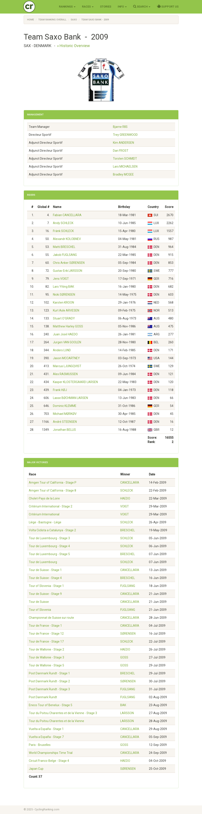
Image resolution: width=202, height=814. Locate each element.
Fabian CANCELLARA (67, 215)
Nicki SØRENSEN (64, 294)
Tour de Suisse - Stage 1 (45, 570)
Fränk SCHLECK (63, 231)
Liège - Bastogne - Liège (45, 522)
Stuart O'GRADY (64, 318)
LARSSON (127, 713)
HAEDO (125, 498)
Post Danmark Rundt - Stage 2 (49, 681)
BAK (123, 705)
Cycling (38, 6)
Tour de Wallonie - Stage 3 (46, 657)
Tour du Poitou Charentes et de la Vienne (56, 721)
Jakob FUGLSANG (65, 255)
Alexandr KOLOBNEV (67, 239)
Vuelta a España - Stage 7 (46, 737)
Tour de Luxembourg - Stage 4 (49, 546)
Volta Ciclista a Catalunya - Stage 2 (52, 530)
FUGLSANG (127, 586)
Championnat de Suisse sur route (51, 617)
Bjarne (120, 126)
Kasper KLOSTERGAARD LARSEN (75, 382)
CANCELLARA (129, 482)
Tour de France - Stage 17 (46, 641)
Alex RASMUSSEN (65, 374)
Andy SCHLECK (63, 223)
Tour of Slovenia (40, 609)
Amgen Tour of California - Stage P (52, 482)
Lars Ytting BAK (63, 286)
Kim (123, 142)
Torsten (125, 158)
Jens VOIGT (61, 278)
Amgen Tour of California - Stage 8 (52, 490)
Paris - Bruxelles (40, 745)
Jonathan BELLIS (64, 429)
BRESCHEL (127, 530)
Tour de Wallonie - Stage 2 (46, 649)
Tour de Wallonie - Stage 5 (46, 665)
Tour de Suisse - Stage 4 (45, 578)
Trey (125, 134)
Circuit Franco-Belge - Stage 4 (49, 760)
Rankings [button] (67, 6)
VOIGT (124, 506)
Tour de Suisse (39, 601)
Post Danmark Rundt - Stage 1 (49, 673)
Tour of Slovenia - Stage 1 (46, 586)
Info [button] (122, 6)
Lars (125, 166)
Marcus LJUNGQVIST (67, 366)
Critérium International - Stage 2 (50, 506)
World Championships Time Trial (50, 752)
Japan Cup (36, 768)
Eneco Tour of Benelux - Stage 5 (50, 705)
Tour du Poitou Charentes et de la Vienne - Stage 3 (63, 713)
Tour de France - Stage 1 (45, 625)
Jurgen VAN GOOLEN (67, 342)
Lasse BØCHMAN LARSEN (70, 398)
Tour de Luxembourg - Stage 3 (49, 538)
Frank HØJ (60, 390)
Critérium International (44, 514)
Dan (120, 150)
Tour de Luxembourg (43, 562)
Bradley (123, 174)
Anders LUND (62, 350)
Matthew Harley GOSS (68, 326)
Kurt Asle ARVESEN (66, 310)
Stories (105, 6)
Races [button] (88, 6)
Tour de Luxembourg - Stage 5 (49, 554)
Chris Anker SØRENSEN (69, 262)
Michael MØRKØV (65, 413)
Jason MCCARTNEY (66, 358)
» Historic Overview (73, 45)
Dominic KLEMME (64, 406)
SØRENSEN (128, 633)
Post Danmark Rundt (43, 697)
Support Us (168, 6)
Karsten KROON (63, 302)
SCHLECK (126, 490)
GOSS (124, 657)
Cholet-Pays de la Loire (44, 498)
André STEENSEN (65, 421)
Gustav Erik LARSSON (67, 270)
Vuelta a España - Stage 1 (46, 729)
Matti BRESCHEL (64, 247)
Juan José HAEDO (65, 334)
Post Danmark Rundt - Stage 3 (49, 689)
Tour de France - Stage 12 (46, 633)
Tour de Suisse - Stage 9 (45, 594)
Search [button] (141, 6)
